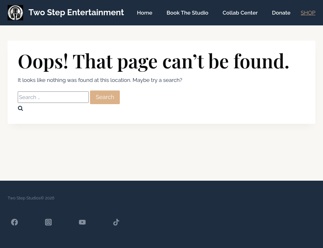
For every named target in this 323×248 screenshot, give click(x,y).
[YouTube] (82, 222)
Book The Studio (187, 13)
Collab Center (240, 13)
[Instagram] (48, 222)
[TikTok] (116, 222)
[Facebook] (14, 222)
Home (144, 13)
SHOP (308, 13)
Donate (281, 13)
